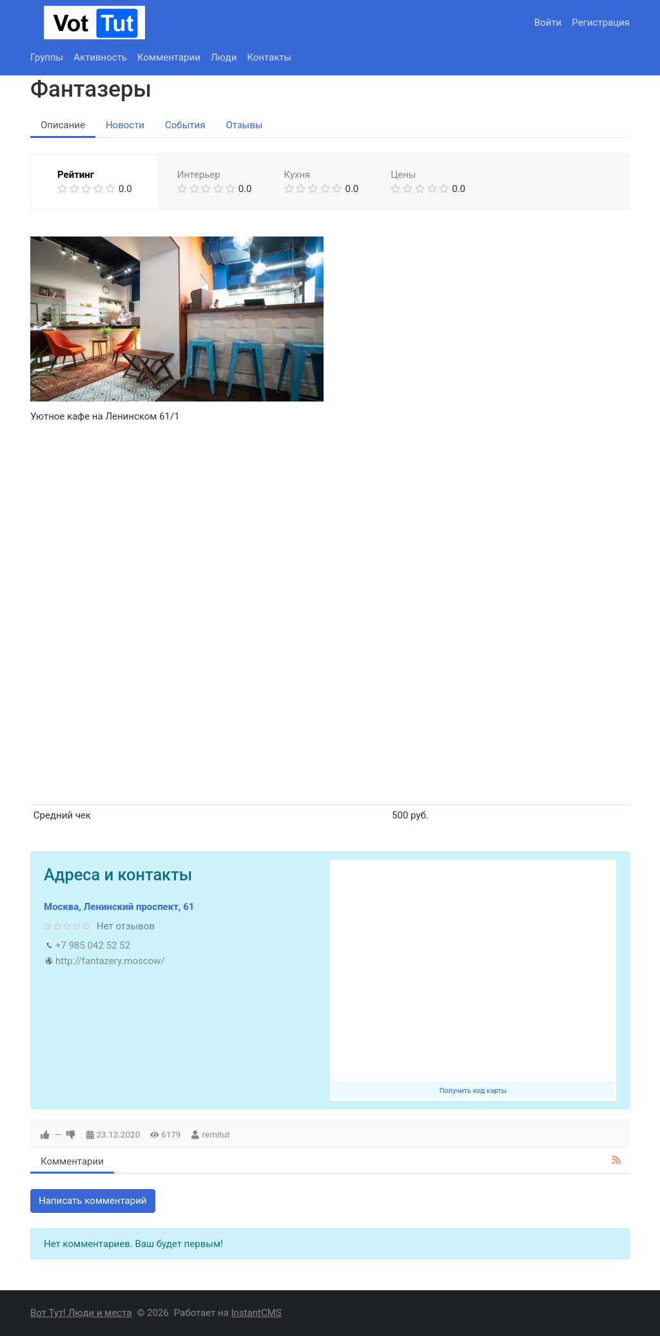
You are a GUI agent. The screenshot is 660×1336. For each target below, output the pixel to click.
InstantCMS (256, 1313)
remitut (215, 1134)
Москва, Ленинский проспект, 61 (119, 907)
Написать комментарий (93, 1200)
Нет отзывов (126, 926)
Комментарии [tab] (72, 1161)
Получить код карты (473, 1091)
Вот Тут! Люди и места (80, 1313)
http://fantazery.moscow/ (110, 961)
